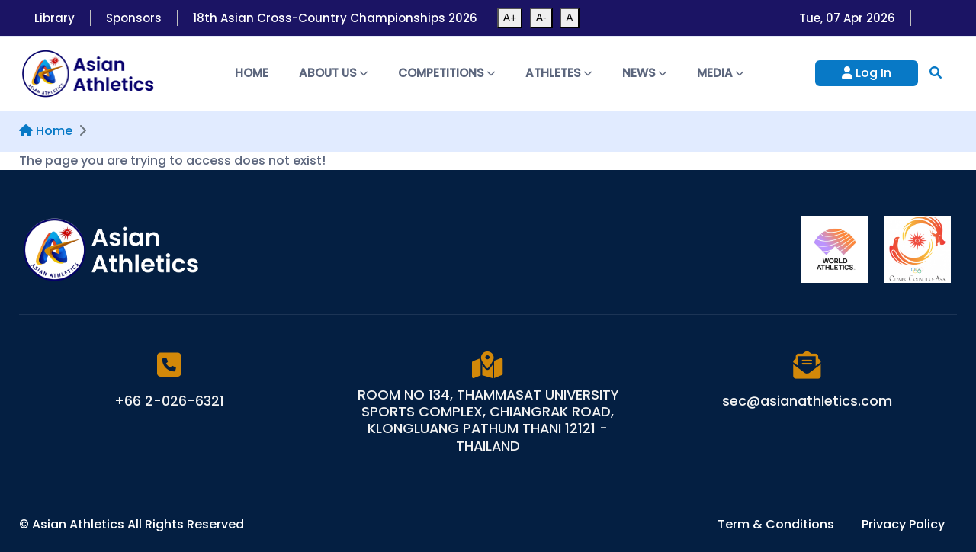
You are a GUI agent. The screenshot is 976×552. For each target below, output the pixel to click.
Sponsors (134, 18)
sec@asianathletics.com (807, 400)
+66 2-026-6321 (169, 400)
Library (54, 18)
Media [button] (720, 73)
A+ (510, 17)
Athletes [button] (558, 73)
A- (541, 17)
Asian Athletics (79, 524)
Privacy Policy (903, 524)
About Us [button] (333, 73)
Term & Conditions (777, 524)
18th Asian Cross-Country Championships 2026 (335, 18)
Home (251, 73)
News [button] (644, 73)
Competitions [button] (446, 73)
